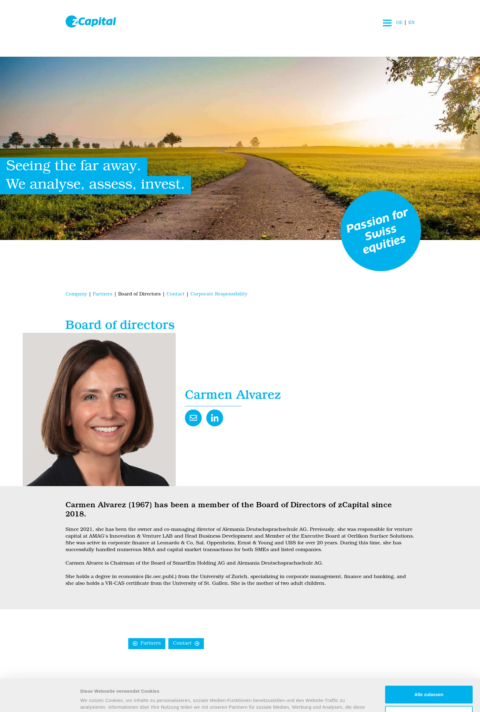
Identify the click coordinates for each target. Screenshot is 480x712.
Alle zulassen (428, 664)
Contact (182, 643)
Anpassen (429, 684)
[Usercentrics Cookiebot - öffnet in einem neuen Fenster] (39, 700)
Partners (151, 643)
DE (399, 23)
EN (411, 23)
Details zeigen (95, 699)
